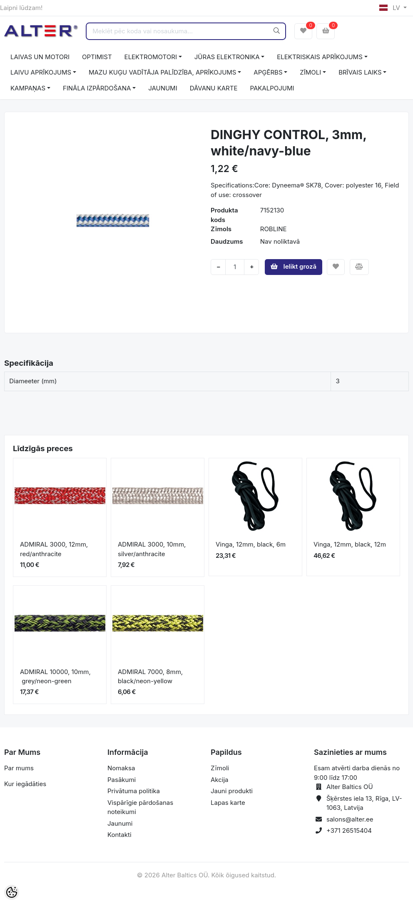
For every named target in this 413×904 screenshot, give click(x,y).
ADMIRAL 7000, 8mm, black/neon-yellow (150, 676)
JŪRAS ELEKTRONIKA (227, 57)
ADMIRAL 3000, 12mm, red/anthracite (54, 549)
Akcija (220, 780)
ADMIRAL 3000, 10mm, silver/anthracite (152, 549)
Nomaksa (121, 768)
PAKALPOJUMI (272, 88)
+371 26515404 (349, 830)
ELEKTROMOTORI (150, 57)
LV (390, 8)
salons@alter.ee (349, 819)
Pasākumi (121, 780)
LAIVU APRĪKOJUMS (40, 72)
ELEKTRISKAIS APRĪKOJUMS (319, 57)
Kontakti (119, 835)
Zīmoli (220, 768)
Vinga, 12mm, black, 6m (251, 544)
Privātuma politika (133, 791)
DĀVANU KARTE (214, 88)
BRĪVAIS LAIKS (359, 72)
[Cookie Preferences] (11, 892)
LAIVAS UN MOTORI (40, 57)
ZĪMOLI (310, 72)
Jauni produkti (232, 791)
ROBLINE (273, 229)
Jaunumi (119, 823)
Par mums (19, 768)
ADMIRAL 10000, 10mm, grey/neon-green (55, 676)
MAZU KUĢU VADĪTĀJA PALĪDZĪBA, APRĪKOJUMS (162, 72)
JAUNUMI (162, 88)
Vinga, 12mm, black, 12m (349, 544)
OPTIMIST (97, 57)
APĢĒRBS (268, 72)
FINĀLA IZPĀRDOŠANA (97, 88)
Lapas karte (228, 803)
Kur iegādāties (25, 784)
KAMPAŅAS (27, 88)
